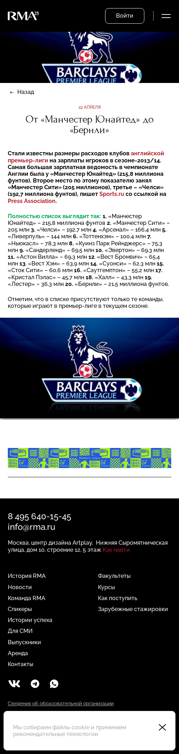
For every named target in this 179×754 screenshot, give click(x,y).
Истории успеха (30, 620)
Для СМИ (20, 631)
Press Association (32, 201)
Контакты (20, 664)
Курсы (106, 587)
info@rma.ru (31, 527)
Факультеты (114, 576)
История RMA (27, 576)
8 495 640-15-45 (39, 516)
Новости (20, 587)
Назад (25, 92)
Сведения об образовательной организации (61, 703)
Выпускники (24, 642)
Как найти (116, 549)
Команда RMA (26, 598)
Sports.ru (112, 194)
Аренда (18, 653)
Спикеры (20, 609)
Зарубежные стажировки (133, 609)
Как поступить (117, 598)
